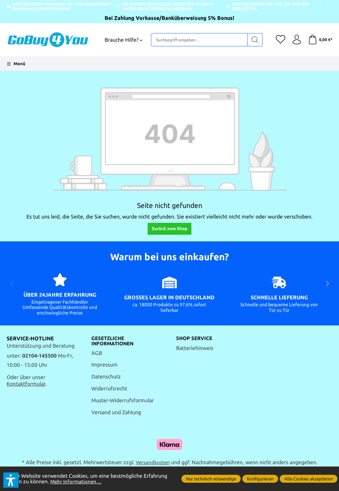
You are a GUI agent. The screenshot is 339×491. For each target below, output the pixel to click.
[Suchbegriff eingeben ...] (198, 39)
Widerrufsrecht (109, 389)
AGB (96, 353)
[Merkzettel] (279, 39)
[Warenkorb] (320, 39)
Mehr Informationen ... (76, 481)
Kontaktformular (26, 384)
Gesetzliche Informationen (114, 341)
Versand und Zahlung (116, 413)
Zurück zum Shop (169, 228)
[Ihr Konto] (296, 39)
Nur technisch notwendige (211, 478)
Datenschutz (106, 377)
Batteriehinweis (194, 348)
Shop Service (195, 338)
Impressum (104, 365)
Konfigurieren (260, 478)
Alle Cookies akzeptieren (308, 478)
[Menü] (16, 63)
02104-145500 (39, 356)
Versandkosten (152, 463)
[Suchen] (253, 39)
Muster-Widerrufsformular (122, 401)
